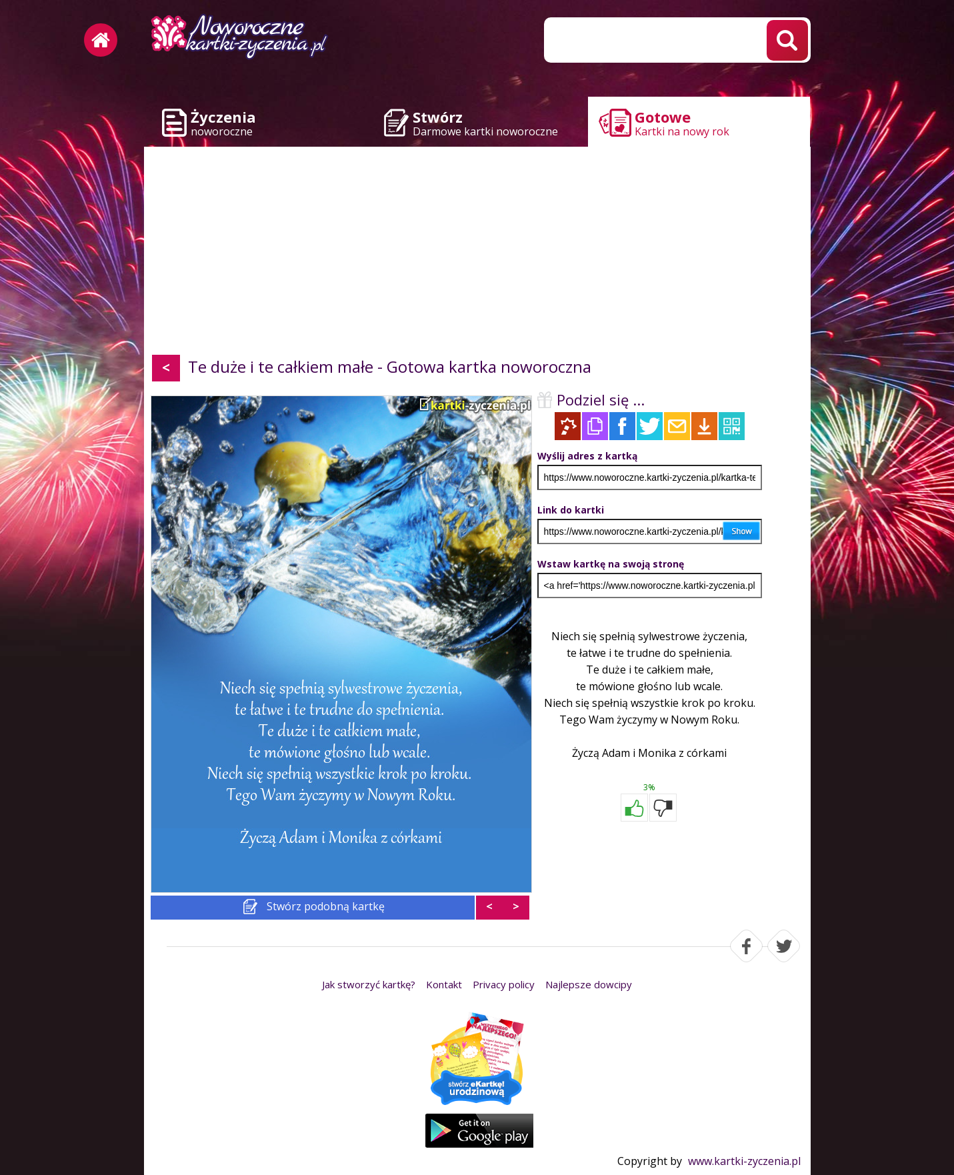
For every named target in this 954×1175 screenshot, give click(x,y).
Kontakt (444, 984)
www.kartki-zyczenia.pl (744, 1161)
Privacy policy (504, 984)
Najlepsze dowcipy (588, 984)
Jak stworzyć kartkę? (368, 984)
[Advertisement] (477, 253)
